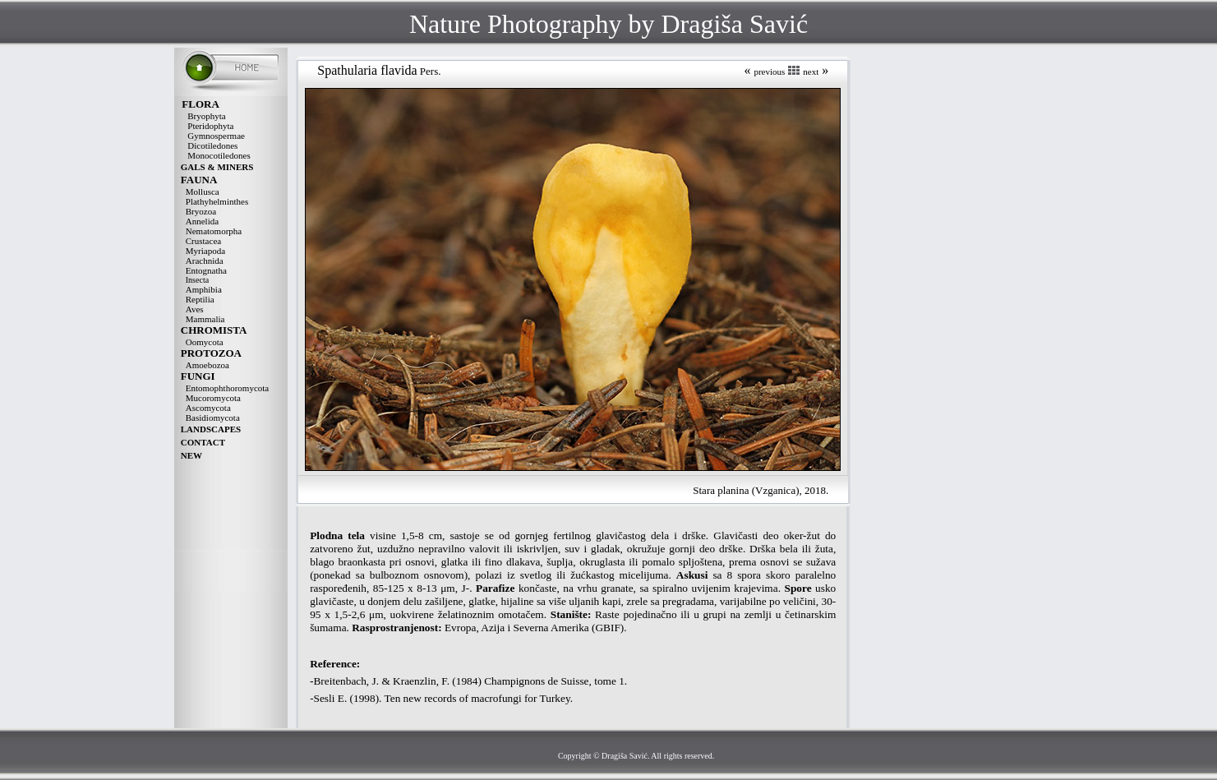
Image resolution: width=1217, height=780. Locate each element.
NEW (191, 455)
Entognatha (206, 270)
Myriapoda (205, 251)
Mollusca (202, 191)
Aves (195, 309)
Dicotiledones (212, 145)
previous (769, 71)
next (810, 71)
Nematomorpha (214, 231)
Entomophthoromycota (227, 388)
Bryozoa (201, 211)
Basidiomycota (213, 417)
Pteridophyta (210, 126)
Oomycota (205, 342)
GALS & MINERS (217, 167)
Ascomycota (208, 408)
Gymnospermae (216, 136)
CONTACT (203, 442)
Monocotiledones (218, 155)
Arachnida (205, 260)
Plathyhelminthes (217, 201)
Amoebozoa (207, 365)
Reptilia (200, 299)
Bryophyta (206, 116)
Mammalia (205, 319)
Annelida (202, 221)
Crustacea (203, 241)
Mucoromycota (213, 398)
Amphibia (204, 289)
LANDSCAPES (211, 429)
